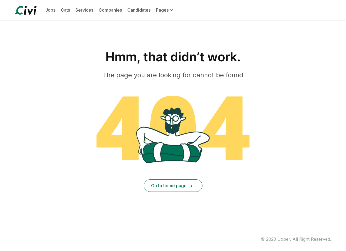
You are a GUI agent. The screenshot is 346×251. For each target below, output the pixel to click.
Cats (65, 10)
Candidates (139, 10)
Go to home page (171, 185)
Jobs (50, 10)
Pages (164, 10)
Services (84, 10)
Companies (110, 10)
